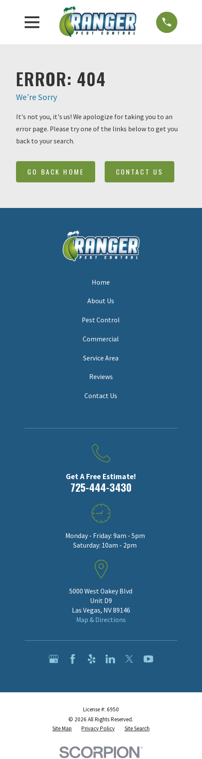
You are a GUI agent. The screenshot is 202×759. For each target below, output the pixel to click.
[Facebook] (72, 659)
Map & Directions (101, 620)
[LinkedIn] (110, 659)
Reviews (101, 377)
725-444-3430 (101, 487)
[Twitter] (129, 659)
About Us (100, 301)
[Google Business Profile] (53, 659)
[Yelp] (91, 659)
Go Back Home (55, 171)
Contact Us (139, 171)
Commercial (101, 339)
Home (101, 282)
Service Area (101, 358)
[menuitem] (62, 729)
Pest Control (101, 320)
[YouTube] (148, 659)
